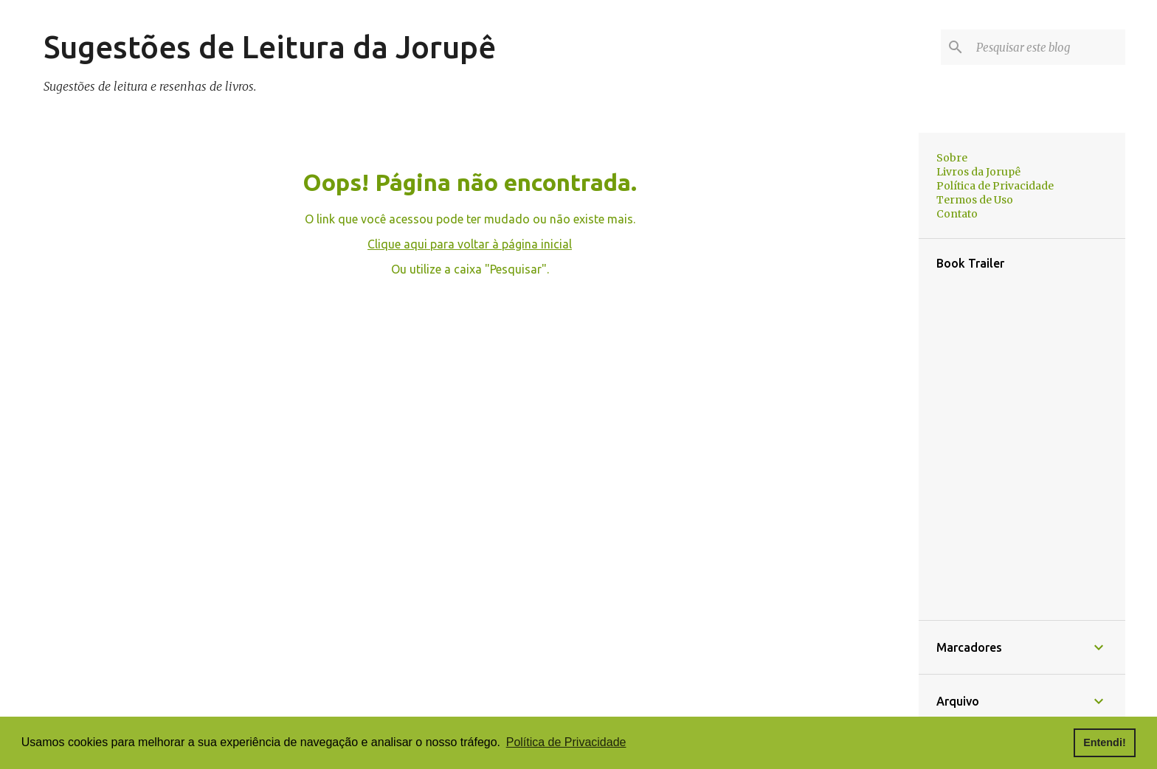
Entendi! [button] (1104, 742)
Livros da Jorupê (978, 171)
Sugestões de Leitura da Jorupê (270, 46)
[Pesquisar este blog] (1047, 47)
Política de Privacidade (995, 185)
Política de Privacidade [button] (566, 742)
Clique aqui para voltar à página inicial (469, 244)
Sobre (951, 157)
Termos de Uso (974, 199)
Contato (957, 213)
